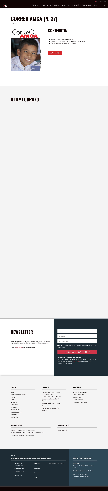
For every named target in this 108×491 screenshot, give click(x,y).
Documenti (14, 407)
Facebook (37, 463)
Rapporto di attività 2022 (18, 430)
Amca (12, 392)
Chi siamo (35, 5)
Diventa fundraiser (78, 399)
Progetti (45, 5)
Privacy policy (15, 414)
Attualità (76, 5)
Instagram (37, 468)
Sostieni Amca (54, 5)
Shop (95, 5)
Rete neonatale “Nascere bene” (51, 403)
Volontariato (87, 5)
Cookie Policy (15, 417)
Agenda (13, 399)
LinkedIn (36, 477)
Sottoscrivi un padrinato (80, 392)
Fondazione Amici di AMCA (18, 394)
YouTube (36, 473)
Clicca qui (76, 361)
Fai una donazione (101, 1)
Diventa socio (77, 397)
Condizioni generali (16, 412)
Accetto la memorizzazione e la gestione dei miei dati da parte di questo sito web (76, 346)
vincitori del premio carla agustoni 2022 (22, 433)
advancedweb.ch (88, 471)
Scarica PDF (55, 53)
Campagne (65, 5)
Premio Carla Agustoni (17, 435)
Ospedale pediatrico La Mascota (51, 396)
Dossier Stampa (15, 409)
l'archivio (19, 347)
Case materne (46, 406)
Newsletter (14, 402)
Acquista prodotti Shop (80, 402)
